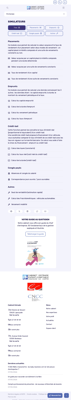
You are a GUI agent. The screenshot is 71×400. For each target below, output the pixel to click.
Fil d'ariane (14, 14)
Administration (54, 388)
